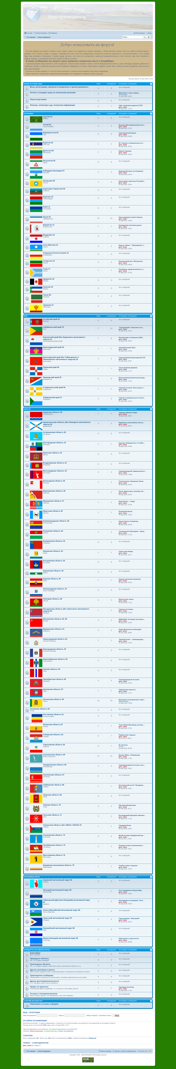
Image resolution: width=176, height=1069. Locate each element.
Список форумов (44, 1051)
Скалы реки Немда (126, 551)
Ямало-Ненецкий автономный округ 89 (60, 938)
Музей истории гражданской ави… (132, 835)
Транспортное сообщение (41, 975)
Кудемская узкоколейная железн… (132, 422)
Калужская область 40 (53, 531)
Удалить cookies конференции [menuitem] (125, 1051)
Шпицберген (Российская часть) (37, 950)
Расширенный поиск (149, 37)
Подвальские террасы (127, 735)
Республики (28, 113)
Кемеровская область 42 (54, 541)
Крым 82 (47, 217)
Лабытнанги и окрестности (129, 938)
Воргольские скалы (126, 599)
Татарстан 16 (49, 261)
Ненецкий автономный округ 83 (57, 890)
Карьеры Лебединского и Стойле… (132, 443)
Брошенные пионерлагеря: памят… (132, 700)
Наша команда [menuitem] (106, 1051)
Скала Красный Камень (127, 133)
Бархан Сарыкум (125, 151)
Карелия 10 (48, 197)
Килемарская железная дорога (130, 225)
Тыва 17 (46, 269)
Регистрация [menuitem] (140, 33)
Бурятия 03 (48, 143)
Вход (25, 1012)
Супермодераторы (50, 1031)
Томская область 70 (52, 805)
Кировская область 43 (53, 551)
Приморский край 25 (52, 377)
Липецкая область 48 (52, 599)
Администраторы (36, 1031)
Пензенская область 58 (53, 699)
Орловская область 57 (53, 689)
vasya (36, 1045)
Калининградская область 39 (56, 521)
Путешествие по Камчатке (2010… (131, 337)
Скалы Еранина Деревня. (128, 367)
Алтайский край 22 (51, 319)
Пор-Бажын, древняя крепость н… (132, 269)
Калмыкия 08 (49, 181)
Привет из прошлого (39, 987)
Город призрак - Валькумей (129, 918)
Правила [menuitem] (54, 33)
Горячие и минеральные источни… (132, 398)
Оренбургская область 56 (54, 679)
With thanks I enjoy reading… (129, 93)
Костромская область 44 (54, 561)
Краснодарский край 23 (53, 347)
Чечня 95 (47, 295)
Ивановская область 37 (53, 501)
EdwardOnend (123, 701)
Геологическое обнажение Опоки (131, 481)
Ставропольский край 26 (54, 387)
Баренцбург (35, 953)
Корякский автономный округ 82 (57, 880)
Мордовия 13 (49, 235)
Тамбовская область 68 (53, 785)
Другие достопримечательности (44, 981)
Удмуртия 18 (48, 279)
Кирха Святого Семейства (128, 521)
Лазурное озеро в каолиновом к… (131, 845)
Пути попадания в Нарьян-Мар (130, 890)
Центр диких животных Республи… (132, 181)
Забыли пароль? (92, 1015)
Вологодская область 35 (54, 481)
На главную (31, 1051)
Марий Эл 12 (48, 225)
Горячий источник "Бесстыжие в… (132, 388)
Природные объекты (39, 959)
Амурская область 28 (52, 412)
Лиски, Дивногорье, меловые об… (132, 491)
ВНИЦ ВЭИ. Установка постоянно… (132, 619)
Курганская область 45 (53, 571)
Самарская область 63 (53, 735)
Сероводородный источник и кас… (132, 765)
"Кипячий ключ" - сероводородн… (132, 639)
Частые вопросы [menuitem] (41, 33)
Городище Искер (125, 825)
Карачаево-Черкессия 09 (54, 189)
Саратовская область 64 (54, 745)
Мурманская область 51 (53, 629)
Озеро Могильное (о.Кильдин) (130, 629)
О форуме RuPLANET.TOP (33, 1001)
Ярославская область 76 (54, 855)
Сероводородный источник (129, 679)
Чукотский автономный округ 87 (57, 918)
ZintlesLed (92, 1038)
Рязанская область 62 (53, 724)
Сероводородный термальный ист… (132, 471)
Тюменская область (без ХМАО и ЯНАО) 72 (62, 825)
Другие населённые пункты (42, 970)
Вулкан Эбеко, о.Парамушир (129, 755)
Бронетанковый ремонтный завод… (132, 378)
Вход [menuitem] (150, 33)
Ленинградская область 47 (55, 589)
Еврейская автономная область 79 (58, 865)
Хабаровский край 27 (52, 397)
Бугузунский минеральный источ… (132, 125)
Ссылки (29, 33)
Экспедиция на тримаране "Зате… (131, 900)
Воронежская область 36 (54, 491)
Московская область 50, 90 (55, 619)
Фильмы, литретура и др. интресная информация (52, 105)
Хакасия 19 (48, 287)
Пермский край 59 (51, 367)
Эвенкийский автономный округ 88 (59, 928)
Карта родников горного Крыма (130, 217)
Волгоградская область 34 (55, 471)
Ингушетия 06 (49, 161)
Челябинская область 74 (54, 845)
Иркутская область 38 (53, 511)
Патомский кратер (125, 511)
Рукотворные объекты (40, 964)
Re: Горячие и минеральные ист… (131, 143)
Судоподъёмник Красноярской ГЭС (132, 357)
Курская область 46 (52, 579)
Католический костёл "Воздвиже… (132, 785)
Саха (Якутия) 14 (50, 245)
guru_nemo (123, 107)
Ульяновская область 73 (54, 835)
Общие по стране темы (33, 84)
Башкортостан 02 (50, 133)
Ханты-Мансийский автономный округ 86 (61, 910)
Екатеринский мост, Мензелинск (131, 261)
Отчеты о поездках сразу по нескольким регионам (52, 93)
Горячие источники (126, 609)
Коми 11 (46, 207)
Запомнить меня (106, 1015)
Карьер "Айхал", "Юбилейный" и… (132, 245)
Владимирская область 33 (55, 463)
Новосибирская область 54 (55, 659)
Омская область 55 (51, 669)
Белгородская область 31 (54, 443)
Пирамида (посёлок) (126, 987)
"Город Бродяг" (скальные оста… (131, 327)
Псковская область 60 (40, 709)
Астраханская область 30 (54, 432)
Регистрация (34, 1012)
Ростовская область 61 (53, 714)
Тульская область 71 (52, 815)
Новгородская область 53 (54, 649)
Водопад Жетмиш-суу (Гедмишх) (131, 171)
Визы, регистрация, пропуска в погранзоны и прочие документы (59, 87)
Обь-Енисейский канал (127, 805)
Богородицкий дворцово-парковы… (132, 815)
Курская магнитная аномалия (130, 579)
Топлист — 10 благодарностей (35, 1043)
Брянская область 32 (52, 453)
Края (25, 316)
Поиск (145, 37)
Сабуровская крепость (127, 689)
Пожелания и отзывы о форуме (44, 1004)
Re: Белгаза (123, 745)
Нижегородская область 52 (55, 639)
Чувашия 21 (48, 305)
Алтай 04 (47, 125)
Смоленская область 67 (53, 775)
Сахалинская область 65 (54, 755)
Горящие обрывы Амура (128, 412)
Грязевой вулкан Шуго (127, 347)
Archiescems (123, 94)
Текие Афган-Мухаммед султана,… (132, 725)
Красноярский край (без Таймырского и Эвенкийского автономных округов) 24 (61, 358)
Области (27, 409)
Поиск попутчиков (38, 99)
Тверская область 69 (52, 795)
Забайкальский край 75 (53, 327)
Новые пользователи (66, 1031)
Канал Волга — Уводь (127, 501)
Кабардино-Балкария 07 (54, 171)
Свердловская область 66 (54, 765)
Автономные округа (32, 877)
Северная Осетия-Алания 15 (56, 253)
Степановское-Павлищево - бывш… (132, 531)
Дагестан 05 (48, 151)
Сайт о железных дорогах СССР (131, 105)
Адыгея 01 (47, 117)
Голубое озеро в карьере (128, 865)
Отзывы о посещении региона (43, 994)
